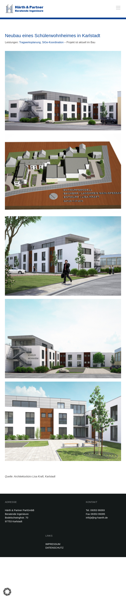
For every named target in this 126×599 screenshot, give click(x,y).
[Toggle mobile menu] (118, 7)
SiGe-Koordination (53, 42)
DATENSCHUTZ (54, 547)
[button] (7, 592)
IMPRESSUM (52, 544)
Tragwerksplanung (30, 42)
